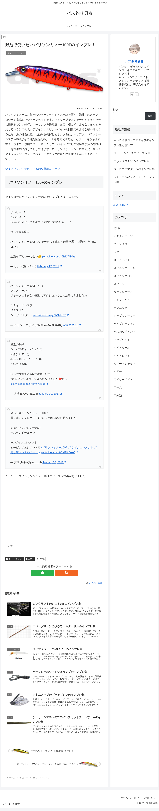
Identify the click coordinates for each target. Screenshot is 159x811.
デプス (41, 559)
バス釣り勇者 (134, 61)
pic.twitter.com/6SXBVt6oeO (59, 452)
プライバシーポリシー (129, 801)
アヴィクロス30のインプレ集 (131, 161)
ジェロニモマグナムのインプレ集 (134, 169)
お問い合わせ (149, 801)
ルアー (30, 559)
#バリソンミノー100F (55, 447)
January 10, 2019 (54, 462)
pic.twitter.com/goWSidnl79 (51, 315)
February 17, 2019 (49, 266)
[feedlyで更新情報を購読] (51, 573)
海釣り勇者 (121, 205)
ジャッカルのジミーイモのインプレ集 (134, 179)
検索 (115, 109)
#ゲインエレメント (83, 447)
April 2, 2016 (72, 325)
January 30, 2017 (50, 393)
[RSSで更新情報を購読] (58, 573)
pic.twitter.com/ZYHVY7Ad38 (29, 383)
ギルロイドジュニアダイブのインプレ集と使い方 (134, 143)
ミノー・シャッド (14, 559)
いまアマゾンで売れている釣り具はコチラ (32, 168)
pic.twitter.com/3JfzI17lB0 (59, 256)
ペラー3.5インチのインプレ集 (132, 153)
